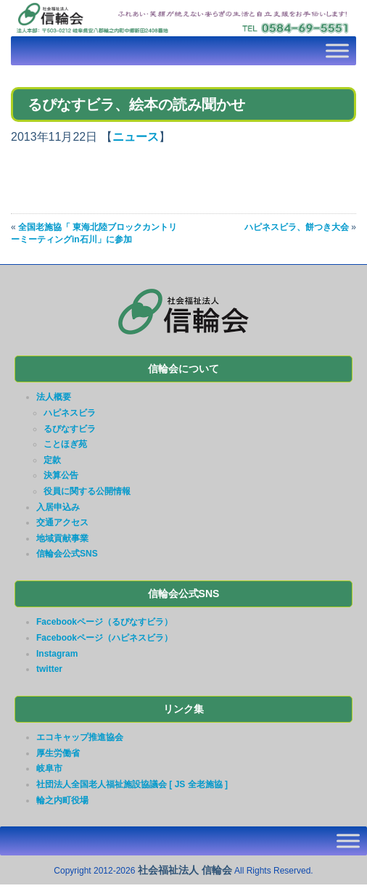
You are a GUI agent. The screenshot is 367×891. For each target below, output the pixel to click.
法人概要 (53, 397)
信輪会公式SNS (67, 554)
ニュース (135, 137)
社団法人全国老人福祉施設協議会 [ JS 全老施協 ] (132, 784)
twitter (49, 669)
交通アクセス (62, 522)
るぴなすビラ (70, 429)
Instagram (57, 654)
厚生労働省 (58, 753)
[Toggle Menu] (337, 50)
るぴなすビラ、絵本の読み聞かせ (136, 104)
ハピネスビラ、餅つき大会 (296, 227)
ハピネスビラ (70, 413)
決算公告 (61, 475)
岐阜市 (49, 768)
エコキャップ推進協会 (79, 737)
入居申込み (58, 507)
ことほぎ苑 (65, 444)
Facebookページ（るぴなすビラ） (104, 622)
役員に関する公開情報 (87, 491)
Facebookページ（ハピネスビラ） (104, 638)
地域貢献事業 (62, 538)
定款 (52, 460)
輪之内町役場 (62, 800)
